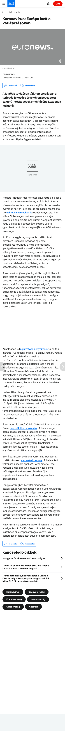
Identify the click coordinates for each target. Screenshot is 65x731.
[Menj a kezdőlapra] (11, 3)
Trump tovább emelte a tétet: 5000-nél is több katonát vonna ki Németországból (25, 567)
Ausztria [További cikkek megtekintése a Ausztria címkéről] (33, 606)
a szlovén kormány (31, 460)
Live (58, 3)
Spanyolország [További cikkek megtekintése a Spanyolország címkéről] (36, 592)
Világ (18, 12)
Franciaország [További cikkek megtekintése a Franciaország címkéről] (14, 599)
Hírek (10, 12)
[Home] (3, 12)
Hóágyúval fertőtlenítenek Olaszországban (24, 558)
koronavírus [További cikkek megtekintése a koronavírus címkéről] (12, 592)
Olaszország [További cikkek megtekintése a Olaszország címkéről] (13, 606)
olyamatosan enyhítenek (34, 349)
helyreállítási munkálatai (23, 428)
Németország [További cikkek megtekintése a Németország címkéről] (38, 599)
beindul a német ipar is (19, 212)
